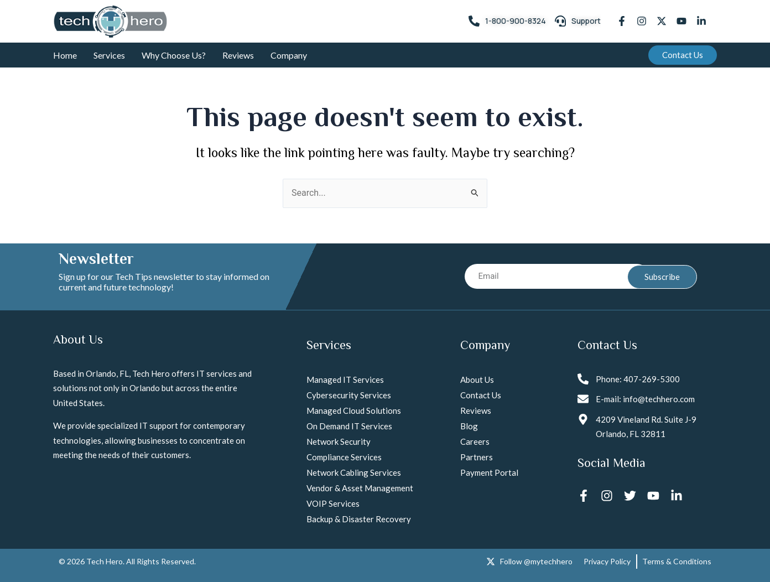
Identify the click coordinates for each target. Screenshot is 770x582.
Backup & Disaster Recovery (358, 519)
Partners (476, 457)
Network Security (338, 441)
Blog (469, 426)
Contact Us (480, 395)
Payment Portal (489, 472)
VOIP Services (333, 503)
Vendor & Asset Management (359, 488)
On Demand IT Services (349, 426)
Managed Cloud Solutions (353, 410)
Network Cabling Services (353, 472)
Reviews (238, 55)
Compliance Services (344, 457)
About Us (477, 379)
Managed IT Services (345, 379)
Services (109, 55)
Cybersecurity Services (348, 395)
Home (65, 55)
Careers (475, 441)
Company (288, 55)
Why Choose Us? (174, 55)
